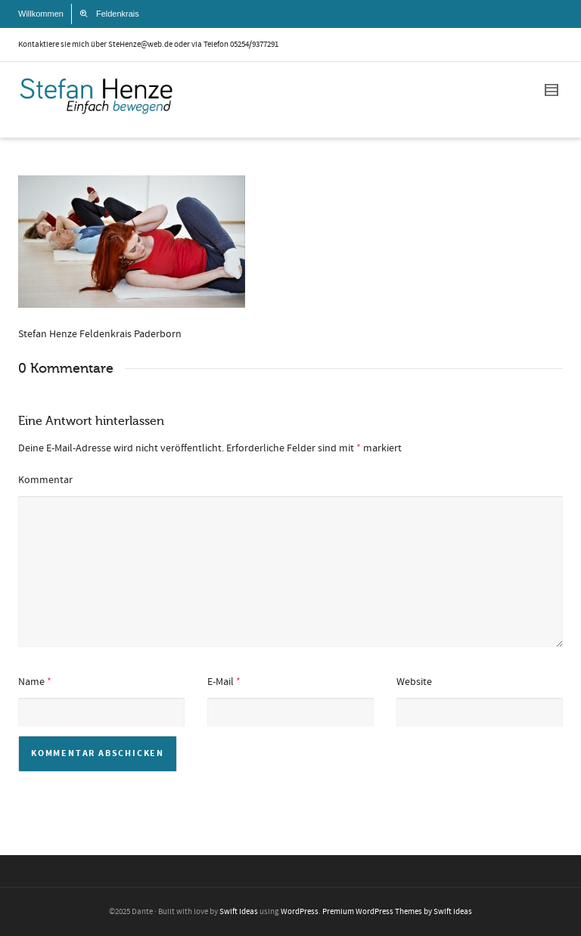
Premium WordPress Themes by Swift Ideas (397, 912)
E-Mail (220, 682)
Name (31, 682)
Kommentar (45, 480)
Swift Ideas (238, 912)
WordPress (299, 912)
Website (414, 682)
